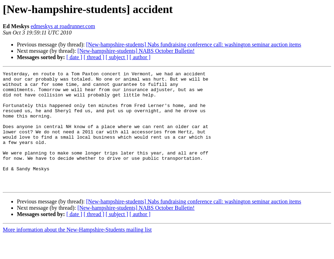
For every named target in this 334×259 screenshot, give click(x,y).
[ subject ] (117, 57)
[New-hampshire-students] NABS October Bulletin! (136, 51)
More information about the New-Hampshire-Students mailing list (77, 253)
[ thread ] (94, 57)
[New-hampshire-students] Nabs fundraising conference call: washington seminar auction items (193, 45)
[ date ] (74, 57)
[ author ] (140, 57)
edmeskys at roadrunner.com (63, 26)
